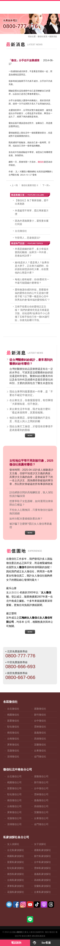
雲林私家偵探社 (42, 868)
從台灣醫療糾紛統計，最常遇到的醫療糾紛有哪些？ (31, 361)
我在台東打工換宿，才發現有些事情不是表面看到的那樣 (31, 428)
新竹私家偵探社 (42, 856)
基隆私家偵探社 (42, 850)
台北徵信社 (21, 231)
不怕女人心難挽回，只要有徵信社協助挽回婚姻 (31, 511)
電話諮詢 (16, 942)
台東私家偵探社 (42, 892)
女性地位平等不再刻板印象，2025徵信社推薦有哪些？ (31, 462)
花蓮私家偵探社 (15, 892)
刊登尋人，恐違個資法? (27, 237)
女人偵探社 (13, 844)
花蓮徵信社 (13, 750)
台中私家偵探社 (42, 862)
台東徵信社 (40, 750)
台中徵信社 (40, 720)
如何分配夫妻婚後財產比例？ (26, 518)
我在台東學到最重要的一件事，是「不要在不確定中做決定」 (31, 393)
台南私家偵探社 (15, 880)
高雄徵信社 (40, 738)
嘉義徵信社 (40, 732)
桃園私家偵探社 (15, 856)
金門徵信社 (40, 756)
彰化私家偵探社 (15, 868)
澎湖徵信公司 (14, 824)
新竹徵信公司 (41, 782)
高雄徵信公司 (41, 806)
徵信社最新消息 (30, 185)
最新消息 (53, 36)
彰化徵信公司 (14, 794)
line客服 (46, 942)
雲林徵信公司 (41, 794)
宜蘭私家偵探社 (42, 886)
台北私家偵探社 (15, 850)
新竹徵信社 (40, 714)
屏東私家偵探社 (15, 886)
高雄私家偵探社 (42, 880)
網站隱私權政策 (38, 936)
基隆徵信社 (40, 708)
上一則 (13, 185)
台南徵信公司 (14, 806)
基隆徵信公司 (41, 776)
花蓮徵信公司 (14, 818)
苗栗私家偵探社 (15, 862)
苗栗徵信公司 (14, 788)
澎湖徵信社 (13, 756)
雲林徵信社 (40, 726)
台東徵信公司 (41, 818)
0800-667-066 (20, 677)
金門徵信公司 (41, 824)
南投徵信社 (13, 732)
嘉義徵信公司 (41, 800)
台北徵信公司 (14, 776)
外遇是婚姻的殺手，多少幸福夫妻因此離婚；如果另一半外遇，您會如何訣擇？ (31, 252)
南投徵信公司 (14, 800)
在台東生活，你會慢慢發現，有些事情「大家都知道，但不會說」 (31, 402)
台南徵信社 (13, 738)
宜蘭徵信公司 (41, 812)
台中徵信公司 (41, 788)
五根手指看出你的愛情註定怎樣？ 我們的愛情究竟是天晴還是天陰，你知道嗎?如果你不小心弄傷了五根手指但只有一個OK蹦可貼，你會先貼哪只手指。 (32, 313)
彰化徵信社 (13, 726)
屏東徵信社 (13, 744)
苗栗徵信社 (13, 720)
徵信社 (40, 36)
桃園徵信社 (13, 714)
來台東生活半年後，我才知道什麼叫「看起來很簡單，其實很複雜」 (29, 411)
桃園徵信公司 (14, 782)
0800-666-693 (20, 666)
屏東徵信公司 (14, 812)
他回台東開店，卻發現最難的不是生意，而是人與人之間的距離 (29, 419)
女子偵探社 (40, 844)
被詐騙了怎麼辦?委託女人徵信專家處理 (30, 525)
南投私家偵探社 (15, 874)
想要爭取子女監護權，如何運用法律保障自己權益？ (31, 503)
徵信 (47, 932)
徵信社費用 (26, 936)
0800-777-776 (30, 23)
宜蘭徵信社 (40, 744)
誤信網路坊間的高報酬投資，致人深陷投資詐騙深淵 (31, 494)
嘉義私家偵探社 (42, 874)
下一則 (46, 185)
